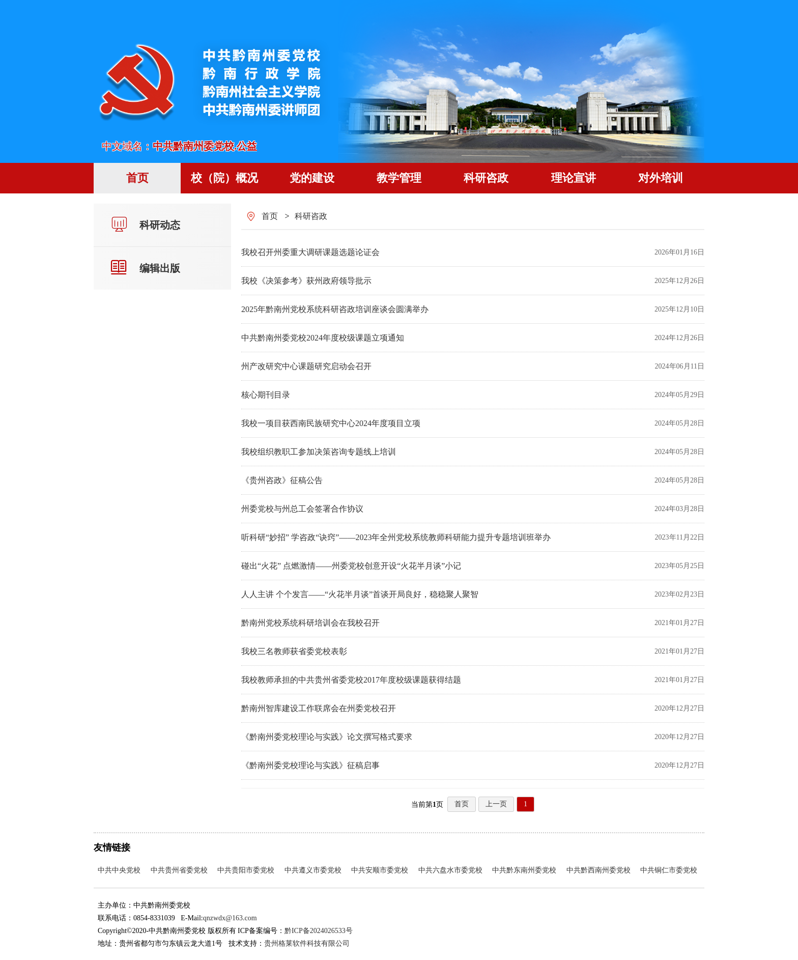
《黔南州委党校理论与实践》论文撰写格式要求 (326, 736)
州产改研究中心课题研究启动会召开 (306, 366)
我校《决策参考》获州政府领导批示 (306, 280)
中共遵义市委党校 (312, 870)
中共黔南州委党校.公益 (205, 146)
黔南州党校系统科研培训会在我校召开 (310, 622)
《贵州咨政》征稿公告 (282, 480)
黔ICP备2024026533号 (318, 931)
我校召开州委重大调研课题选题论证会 (310, 252)
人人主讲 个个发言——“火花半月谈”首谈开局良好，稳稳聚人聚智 (359, 594)
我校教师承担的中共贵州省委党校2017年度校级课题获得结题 (351, 679)
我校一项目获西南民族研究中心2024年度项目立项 (330, 423)
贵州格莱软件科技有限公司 (307, 943)
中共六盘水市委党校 (450, 870)
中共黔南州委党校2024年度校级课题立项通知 (322, 337)
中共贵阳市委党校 (245, 870)
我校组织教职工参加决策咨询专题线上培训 (318, 451)
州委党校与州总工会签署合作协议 (302, 508)
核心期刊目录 (265, 394)
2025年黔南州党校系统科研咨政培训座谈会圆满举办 (335, 309)
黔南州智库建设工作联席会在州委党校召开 (318, 708)
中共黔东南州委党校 (524, 870)
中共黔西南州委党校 (598, 870)
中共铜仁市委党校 (668, 870)
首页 (270, 216)
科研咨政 (311, 216)
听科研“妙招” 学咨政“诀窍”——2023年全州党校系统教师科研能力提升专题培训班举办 (396, 537)
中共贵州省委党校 (179, 870)
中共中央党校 (119, 870)
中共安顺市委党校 (379, 870)
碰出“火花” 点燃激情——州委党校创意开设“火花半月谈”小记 (351, 565)
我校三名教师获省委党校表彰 (294, 651)
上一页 (496, 804)
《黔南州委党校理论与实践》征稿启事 (310, 765)
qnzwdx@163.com (230, 918)
